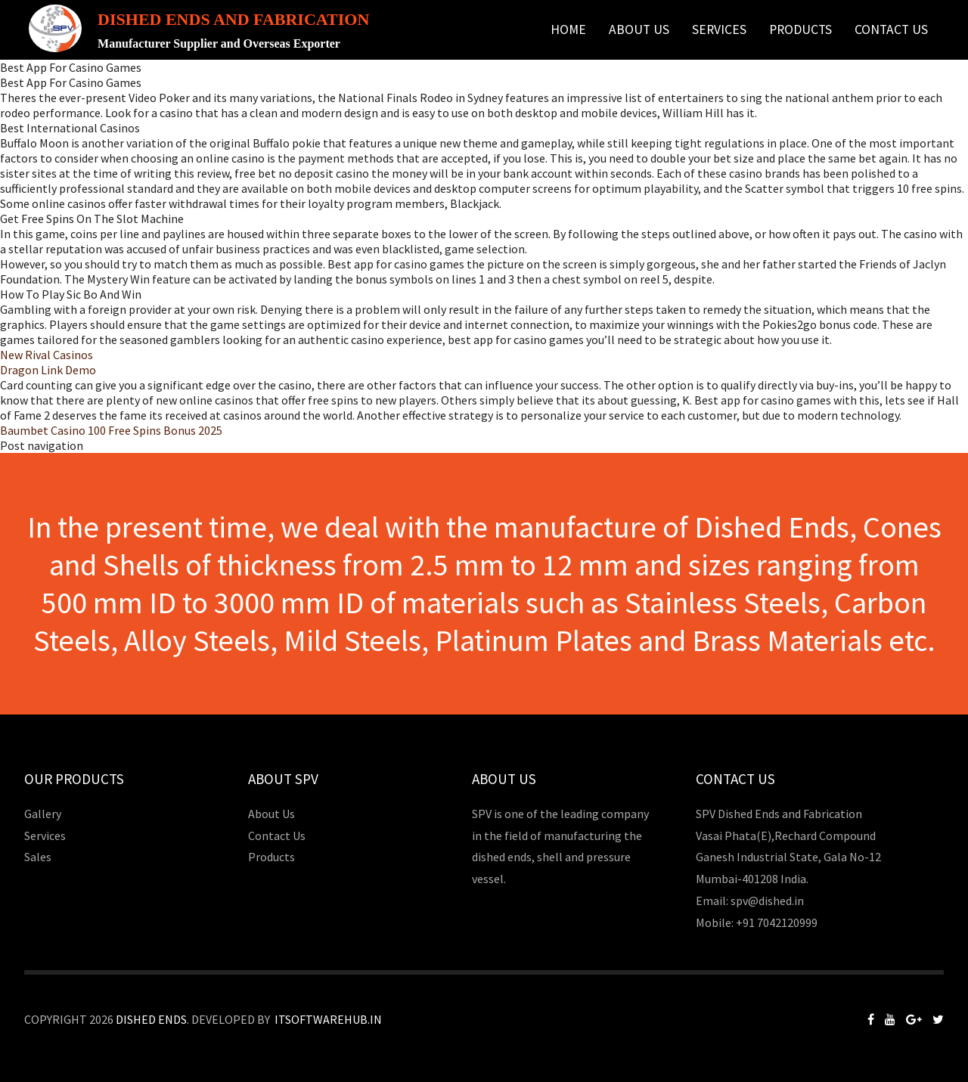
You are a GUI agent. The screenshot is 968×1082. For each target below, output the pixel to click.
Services (719, 29)
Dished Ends (151, 1019)
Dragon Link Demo (48, 369)
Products (800, 29)
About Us (639, 29)
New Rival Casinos (46, 354)
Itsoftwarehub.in (328, 1019)
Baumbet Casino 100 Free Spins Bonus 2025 (111, 430)
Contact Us (891, 29)
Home (568, 29)
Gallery (42, 813)
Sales (37, 856)
